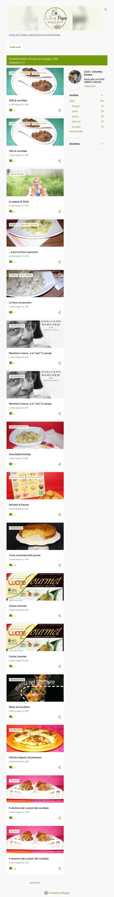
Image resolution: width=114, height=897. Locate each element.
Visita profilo (90, 86)
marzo (75, 116)
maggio (76, 106)
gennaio (76, 126)
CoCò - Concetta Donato (93, 73)
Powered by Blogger (57, 893)
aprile (75, 111)
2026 (72, 101)
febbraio (76, 121)
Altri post (35, 883)
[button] (59, 111)
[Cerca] (105, 9)
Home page (15, 47)
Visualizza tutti (17, 63)
